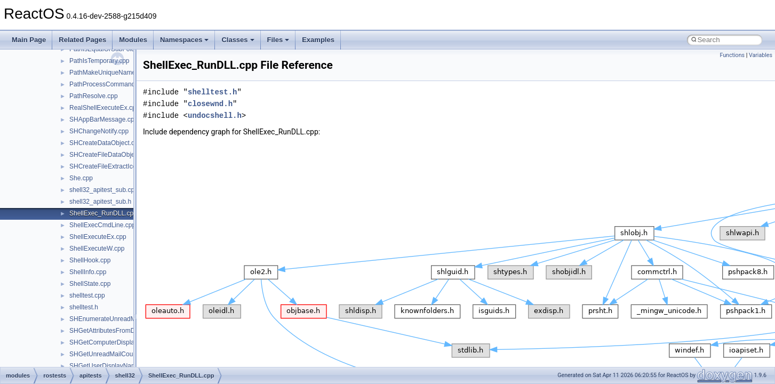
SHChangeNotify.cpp (99, 131)
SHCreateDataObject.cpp (105, 143)
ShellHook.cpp (89, 260)
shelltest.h (83, 307)
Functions (732, 55)
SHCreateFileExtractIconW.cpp (113, 166)
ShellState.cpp (89, 283)
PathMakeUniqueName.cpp (108, 72)
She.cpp (81, 178)
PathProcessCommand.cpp (108, 84)
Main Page (29, 40)
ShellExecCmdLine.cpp (102, 225)
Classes (237, 40)
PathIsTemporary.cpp (99, 61)
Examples (318, 40)
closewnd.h (210, 104)
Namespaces (184, 40)
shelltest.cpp (87, 295)
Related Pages (82, 40)
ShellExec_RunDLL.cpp (103, 213)
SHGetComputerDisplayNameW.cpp (120, 342)
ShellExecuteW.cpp (96, 248)
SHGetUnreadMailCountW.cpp (112, 354)
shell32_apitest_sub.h (100, 201)
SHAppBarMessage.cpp (103, 119)
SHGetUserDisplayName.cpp (110, 366)
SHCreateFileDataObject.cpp (110, 154)
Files (278, 40)
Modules (133, 40)
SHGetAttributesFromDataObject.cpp (121, 330)
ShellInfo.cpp (87, 272)
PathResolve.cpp (93, 96)
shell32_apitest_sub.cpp (103, 190)
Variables (760, 55)
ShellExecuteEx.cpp (97, 237)
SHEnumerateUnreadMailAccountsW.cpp (127, 319)
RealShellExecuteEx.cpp (104, 107)
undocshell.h (215, 115)
